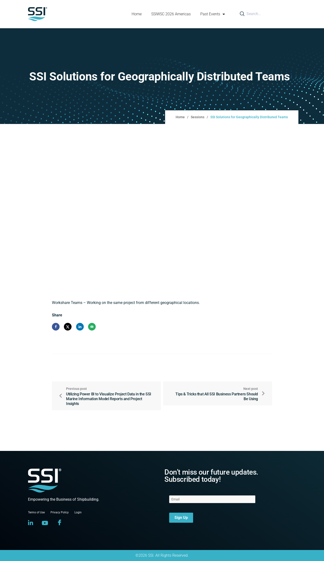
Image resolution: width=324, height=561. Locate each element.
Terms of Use (36, 512)
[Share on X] (68, 327)
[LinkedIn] (30, 523)
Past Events (212, 14)
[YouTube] (45, 523)
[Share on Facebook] (56, 327)
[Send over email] (92, 327)
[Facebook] (59, 523)
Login (78, 512)
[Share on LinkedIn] (80, 327)
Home (137, 14)
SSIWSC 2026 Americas (171, 14)
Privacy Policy (59, 512)
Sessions (197, 117)
